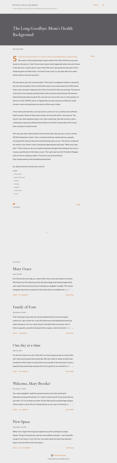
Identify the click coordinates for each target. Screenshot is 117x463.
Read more (69, 295)
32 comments (23, 371)
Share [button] (92, 56)
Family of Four (24, 306)
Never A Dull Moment (25, 5)
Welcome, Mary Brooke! (31, 383)
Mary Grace (22, 268)
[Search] (95, 5)
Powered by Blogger (58, 455)
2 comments (23, 333)
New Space (21, 421)
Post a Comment (25, 448)
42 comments (23, 295)
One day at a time (26, 345)
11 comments (23, 409)
